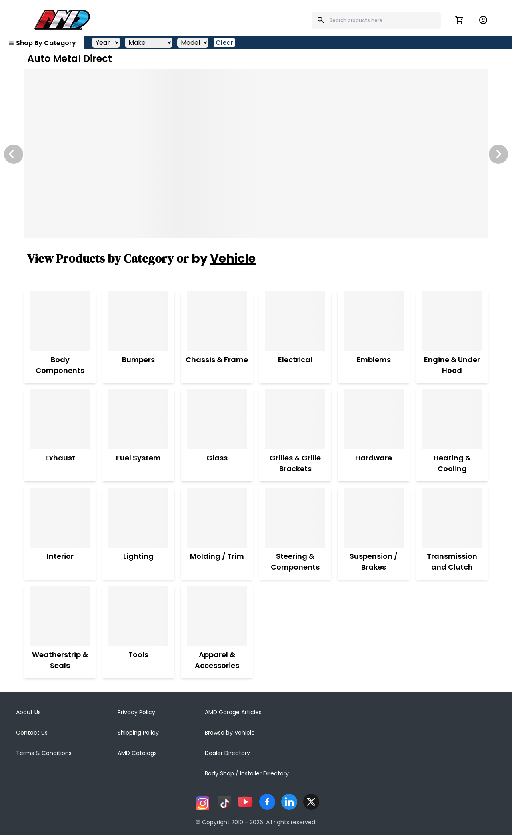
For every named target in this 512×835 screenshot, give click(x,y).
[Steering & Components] (295, 518)
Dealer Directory (227, 753)
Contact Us (32, 733)
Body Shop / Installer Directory (247, 773)
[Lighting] (138, 518)
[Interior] (60, 518)
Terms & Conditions (44, 753)
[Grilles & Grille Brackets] (295, 419)
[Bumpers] (138, 321)
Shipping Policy (138, 733)
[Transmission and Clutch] (452, 518)
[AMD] (62, 20)
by (224, 258)
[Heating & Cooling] (452, 419)
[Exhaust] (60, 419)
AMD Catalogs (137, 753)
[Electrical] (295, 321)
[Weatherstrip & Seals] (60, 616)
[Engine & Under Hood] (452, 321)
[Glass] (217, 419)
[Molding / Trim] (217, 518)
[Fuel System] (138, 419)
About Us (28, 712)
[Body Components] (60, 321)
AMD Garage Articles (233, 712)
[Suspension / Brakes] (374, 518)
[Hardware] (374, 419)
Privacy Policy (136, 712)
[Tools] (138, 616)
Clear (224, 42)
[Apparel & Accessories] (217, 616)
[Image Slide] (256, 153)
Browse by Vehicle (230, 733)
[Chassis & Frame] (216, 321)
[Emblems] (374, 321)
